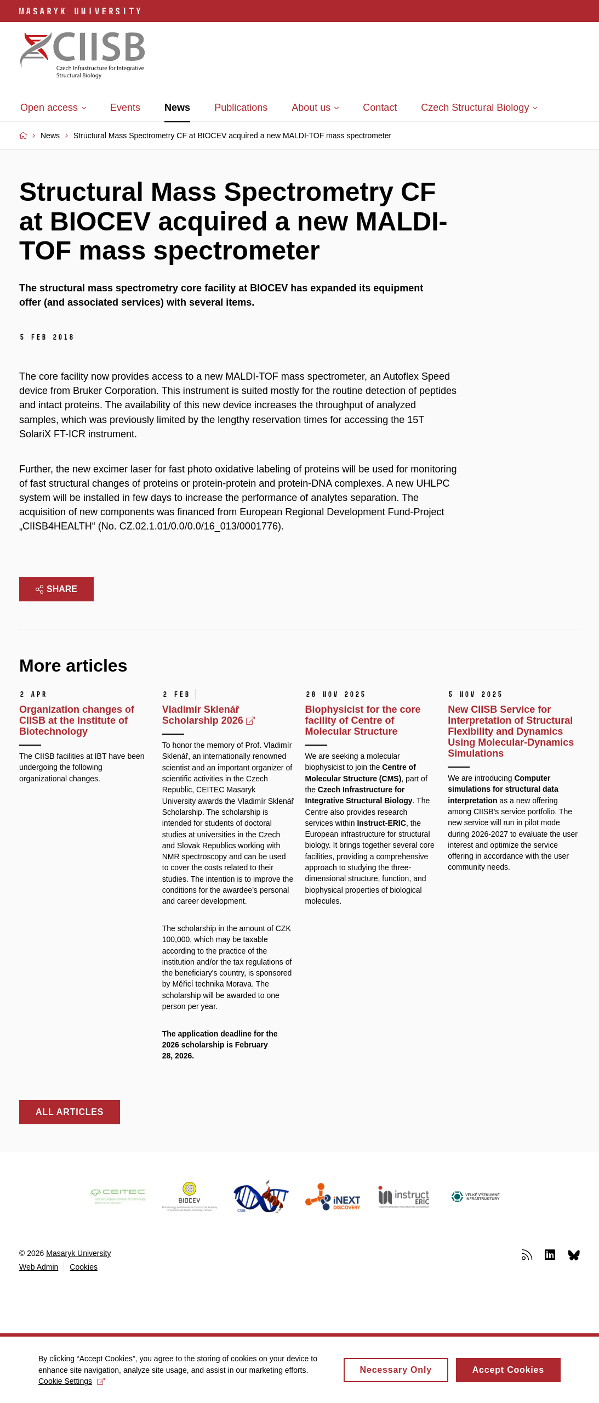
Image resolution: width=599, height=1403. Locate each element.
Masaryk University (78, 1253)
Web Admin (38, 1267)
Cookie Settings (71, 1385)
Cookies (84, 1267)
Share (56, 589)
